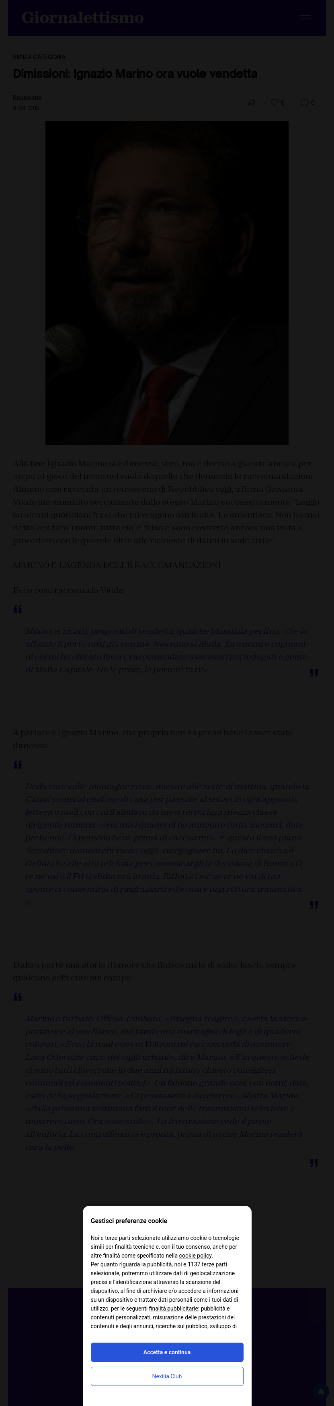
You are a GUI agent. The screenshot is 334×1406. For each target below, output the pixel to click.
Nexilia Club (167, 1376)
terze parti (214, 1264)
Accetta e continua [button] (167, 1352)
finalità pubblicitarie (173, 1308)
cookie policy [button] (195, 1255)
